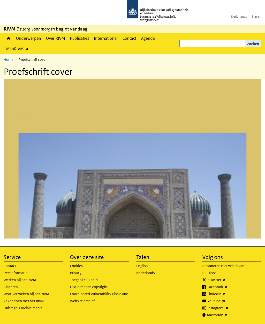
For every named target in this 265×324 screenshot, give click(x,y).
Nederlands (239, 17)
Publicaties (79, 38)
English (256, 17)
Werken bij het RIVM (20, 280)
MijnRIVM (18, 49)
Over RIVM (55, 38)
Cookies (76, 265)
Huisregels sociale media (23, 308)
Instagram (228, 308)
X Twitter (227, 280)
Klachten (11, 287)
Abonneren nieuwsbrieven (223, 265)
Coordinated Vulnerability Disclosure (99, 294)
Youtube (226, 301)
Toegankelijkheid (84, 280)
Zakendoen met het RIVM (24, 301)
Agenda (148, 38)
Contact (129, 38)
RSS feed (209, 272)
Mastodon (228, 315)
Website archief (82, 301)
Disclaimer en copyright (88, 287)
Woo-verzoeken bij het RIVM (26, 294)
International (106, 38)
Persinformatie (15, 272)
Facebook (228, 287)
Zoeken (253, 43)
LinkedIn (227, 294)
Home (9, 38)
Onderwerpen (28, 38)
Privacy (75, 272)
